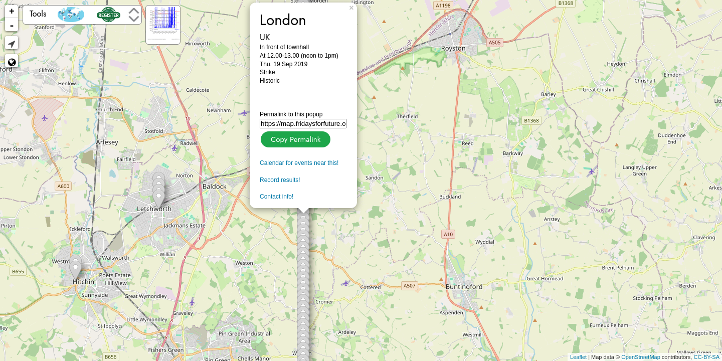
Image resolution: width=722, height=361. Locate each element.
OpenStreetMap (640, 357)
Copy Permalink (294, 138)
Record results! (280, 180)
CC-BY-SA (706, 357)
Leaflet (578, 357)
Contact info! (276, 196)
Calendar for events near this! (299, 162)
